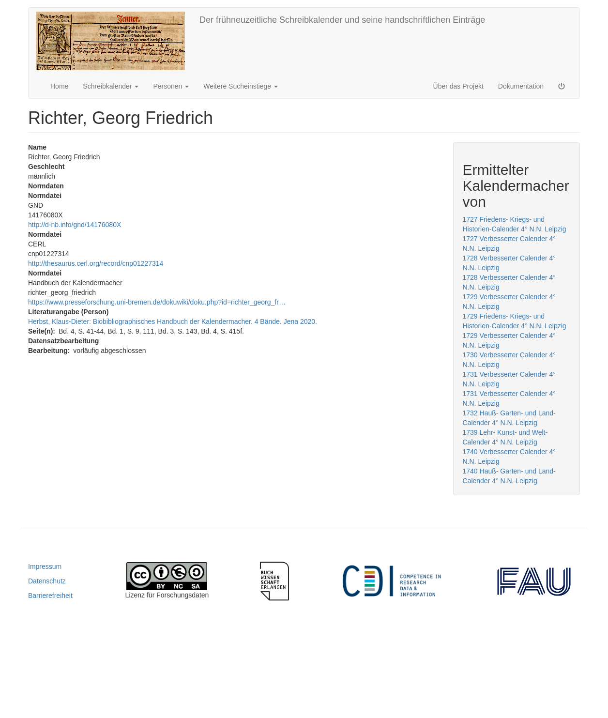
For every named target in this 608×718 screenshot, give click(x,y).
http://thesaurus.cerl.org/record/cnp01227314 (95, 263)
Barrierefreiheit (50, 595)
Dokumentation (521, 86)
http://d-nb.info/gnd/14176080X (74, 225)
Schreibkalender (110, 86)
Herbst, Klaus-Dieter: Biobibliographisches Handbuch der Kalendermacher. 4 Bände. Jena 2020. (172, 321)
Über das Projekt (458, 86)
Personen (171, 86)
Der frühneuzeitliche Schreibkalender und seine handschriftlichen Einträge (342, 20)
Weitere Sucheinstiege (240, 86)
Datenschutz (47, 581)
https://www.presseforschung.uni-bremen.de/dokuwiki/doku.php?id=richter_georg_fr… (157, 302)
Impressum (44, 566)
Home (59, 86)
